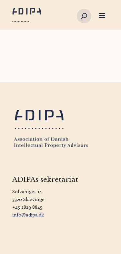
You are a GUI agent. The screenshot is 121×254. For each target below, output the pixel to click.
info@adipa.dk (28, 214)
